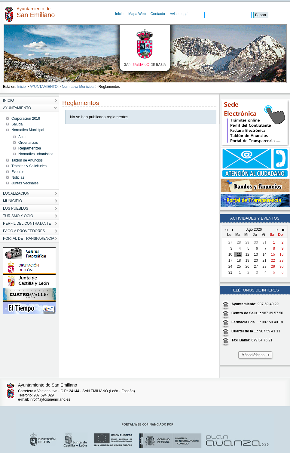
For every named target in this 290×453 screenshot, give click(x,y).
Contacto (158, 14)
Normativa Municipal (78, 87)
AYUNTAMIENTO (43, 87)
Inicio (119, 14)
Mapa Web (137, 14)
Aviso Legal (179, 14)
